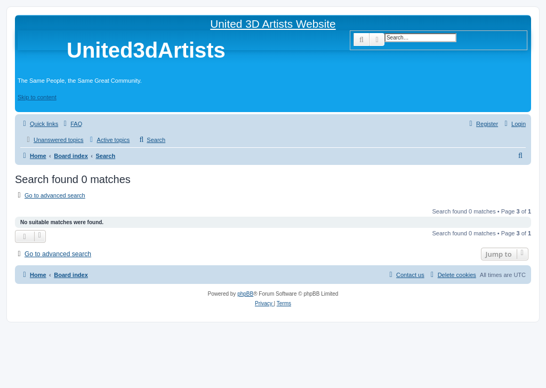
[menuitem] (71, 124)
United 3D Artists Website (272, 24)
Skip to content (37, 97)
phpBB (245, 294)
